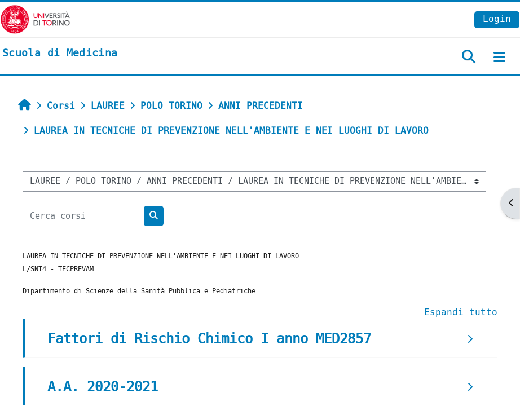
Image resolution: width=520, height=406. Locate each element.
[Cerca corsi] (83, 216)
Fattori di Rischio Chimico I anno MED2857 (209, 338)
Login (497, 18)
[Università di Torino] (35, 18)
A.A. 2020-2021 (102, 386)
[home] (59, 53)
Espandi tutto (460, 312)
